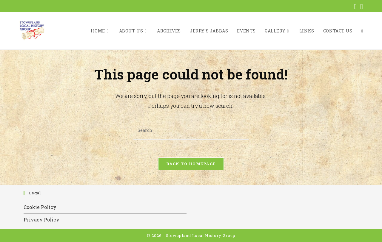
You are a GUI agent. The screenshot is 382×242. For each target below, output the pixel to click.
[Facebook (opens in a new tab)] (355, 6)
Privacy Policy (41, 219)
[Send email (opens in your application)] (360, 6)
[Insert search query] (191, 130)
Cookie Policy (40, 207)
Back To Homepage (191, 163)
